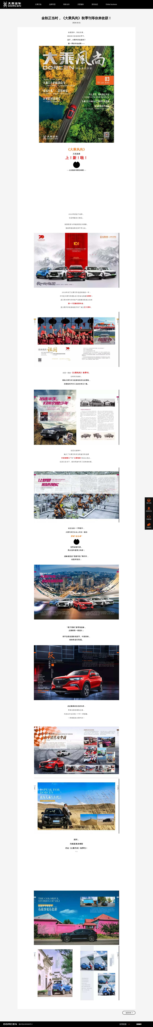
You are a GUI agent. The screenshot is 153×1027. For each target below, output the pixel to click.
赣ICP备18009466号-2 (26, 1024)
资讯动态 (95, 4)
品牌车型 (52, 4)
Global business (111, 4)
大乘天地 (38, 4)
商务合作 (66, 4)
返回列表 (128, 1013)
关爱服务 (80, 4)
